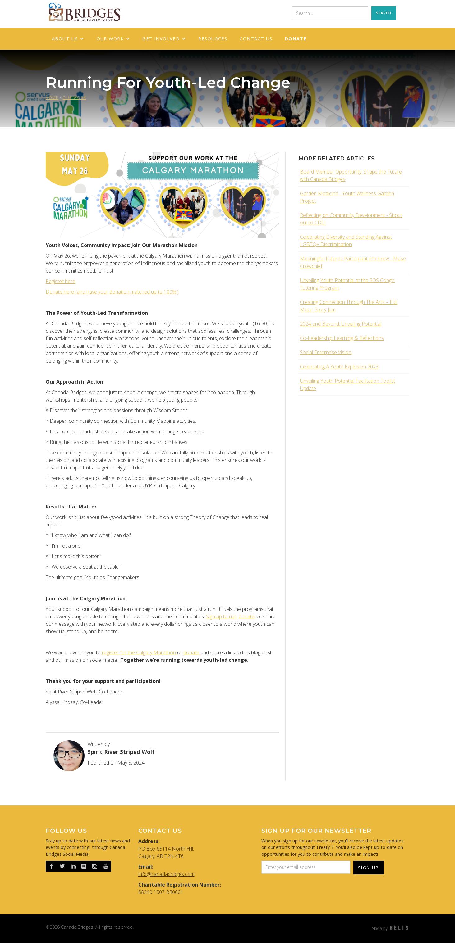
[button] (68, 39)
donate (191, 652)
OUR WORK (74, 97)
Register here (60, 281)
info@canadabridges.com (166, 874)
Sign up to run (221, 616)
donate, (247, 616)
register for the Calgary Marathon (139, 652)
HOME (52, 97)
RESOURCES (212, 39)
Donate (296, 39)
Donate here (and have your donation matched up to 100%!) (112, 291)
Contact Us (256, 39)
